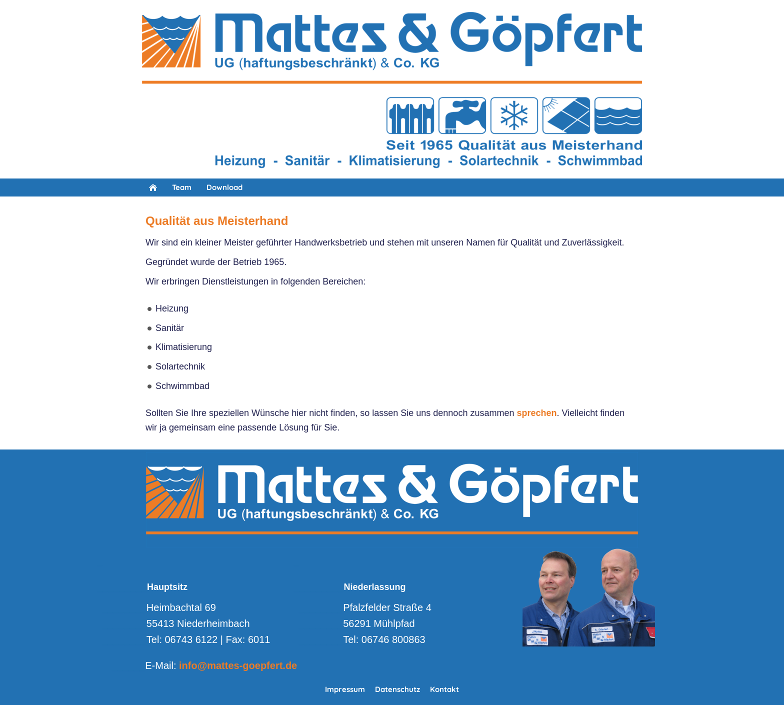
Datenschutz (397, 689)
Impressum (345, 689)
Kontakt (444, 689)
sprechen (536, 413)
